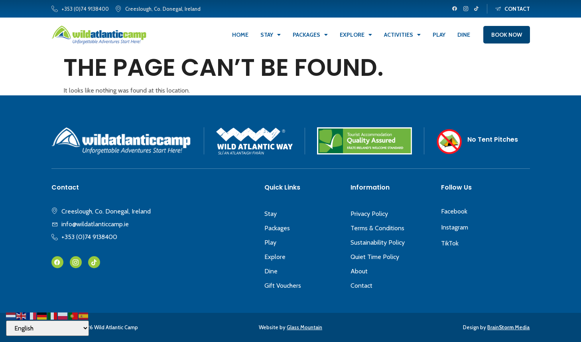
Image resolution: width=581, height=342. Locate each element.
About (359, 271)
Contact (361, 285)
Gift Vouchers (282, 285)
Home (240, 34)
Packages (310, 35)
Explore (356, 35)
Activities (402, 35)
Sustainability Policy (378, 242)
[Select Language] (47, 328)
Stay (270, 35)
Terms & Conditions (377, 228)
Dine (463, 34)
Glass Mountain (304, 327)
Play (439, 34)
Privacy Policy (369, 213)
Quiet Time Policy (375, 257)
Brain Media (508, 327)
